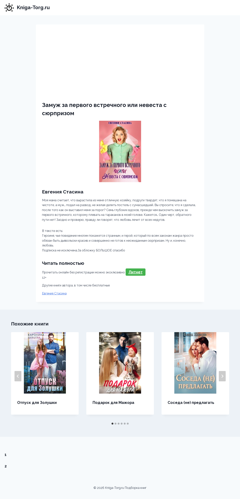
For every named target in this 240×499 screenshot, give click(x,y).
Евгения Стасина (54, 293)
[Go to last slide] (18, 376)
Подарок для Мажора (113, 402)
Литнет (135, 272)
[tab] (112, 424)
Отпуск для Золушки (37, 402)
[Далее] (222, 376)
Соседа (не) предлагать (191, 402)
